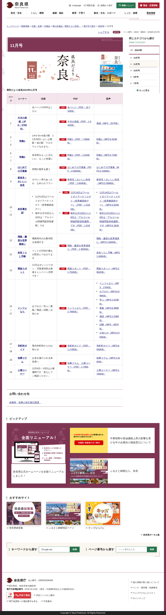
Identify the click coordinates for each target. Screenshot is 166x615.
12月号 (137, 58)
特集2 (22, 157)
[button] (75, 5)
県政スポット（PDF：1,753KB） (78, 270)
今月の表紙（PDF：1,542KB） (79, 123)
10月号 (137, 71)
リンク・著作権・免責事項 (145, 588)
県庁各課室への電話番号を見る (23, 601)
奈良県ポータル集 (151, 535)
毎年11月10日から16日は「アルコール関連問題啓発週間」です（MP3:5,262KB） (109, 221)
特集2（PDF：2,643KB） (78, 157)
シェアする (103, 32)
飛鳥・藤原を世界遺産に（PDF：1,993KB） (78, 247)
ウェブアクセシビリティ (144, 593)
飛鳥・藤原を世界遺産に (22, 240)
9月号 (136, 77)
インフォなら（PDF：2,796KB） (78, 310)
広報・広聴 (37, 26)
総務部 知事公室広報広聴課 (25, 402)
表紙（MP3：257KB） (107, 123)
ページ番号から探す (101, 549)
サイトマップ (139, 598)
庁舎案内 (47, 601)
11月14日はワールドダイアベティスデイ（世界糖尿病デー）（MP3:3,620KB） (109, 200)
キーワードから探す (24, 549)
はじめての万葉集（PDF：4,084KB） (79, 169)
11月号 (137, 64)
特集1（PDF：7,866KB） (78, 141)
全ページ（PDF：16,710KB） (78, 109)
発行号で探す (89, 26)
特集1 (22, 141)
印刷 (117, 32)
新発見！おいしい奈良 (22, 181)
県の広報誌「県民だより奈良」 (66, 26)
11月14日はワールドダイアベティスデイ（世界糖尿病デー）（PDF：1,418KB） (80, 200)
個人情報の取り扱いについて (146, 582)
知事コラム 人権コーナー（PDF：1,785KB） (78, 367)
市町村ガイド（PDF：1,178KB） (78, 347)
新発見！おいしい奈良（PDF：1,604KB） (78, 181)
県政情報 (25, 26)
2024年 (101, 26)
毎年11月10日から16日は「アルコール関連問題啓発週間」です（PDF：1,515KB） (80, 221)
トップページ (13, 26)
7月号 (136, 83)
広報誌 (47, 26)
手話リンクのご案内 (45, 595)
